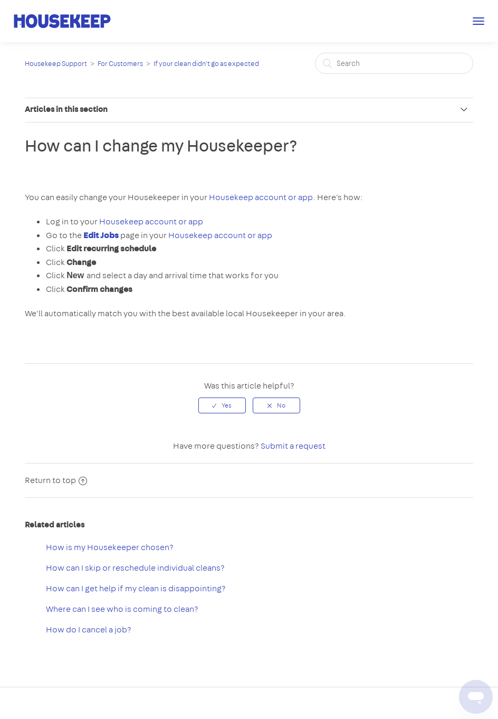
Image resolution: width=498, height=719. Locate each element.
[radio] (222, 405)
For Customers (120, 63)
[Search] (394, 63)
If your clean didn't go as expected (206, 63)
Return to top (56, 480)
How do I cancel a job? (88, 629)
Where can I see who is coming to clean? (122, 608)
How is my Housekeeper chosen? (110, 547)
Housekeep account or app (261, 197)
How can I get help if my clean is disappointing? (136, 588)
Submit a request (293, 445)
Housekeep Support (56, 63)
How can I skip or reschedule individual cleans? (135, 567)
